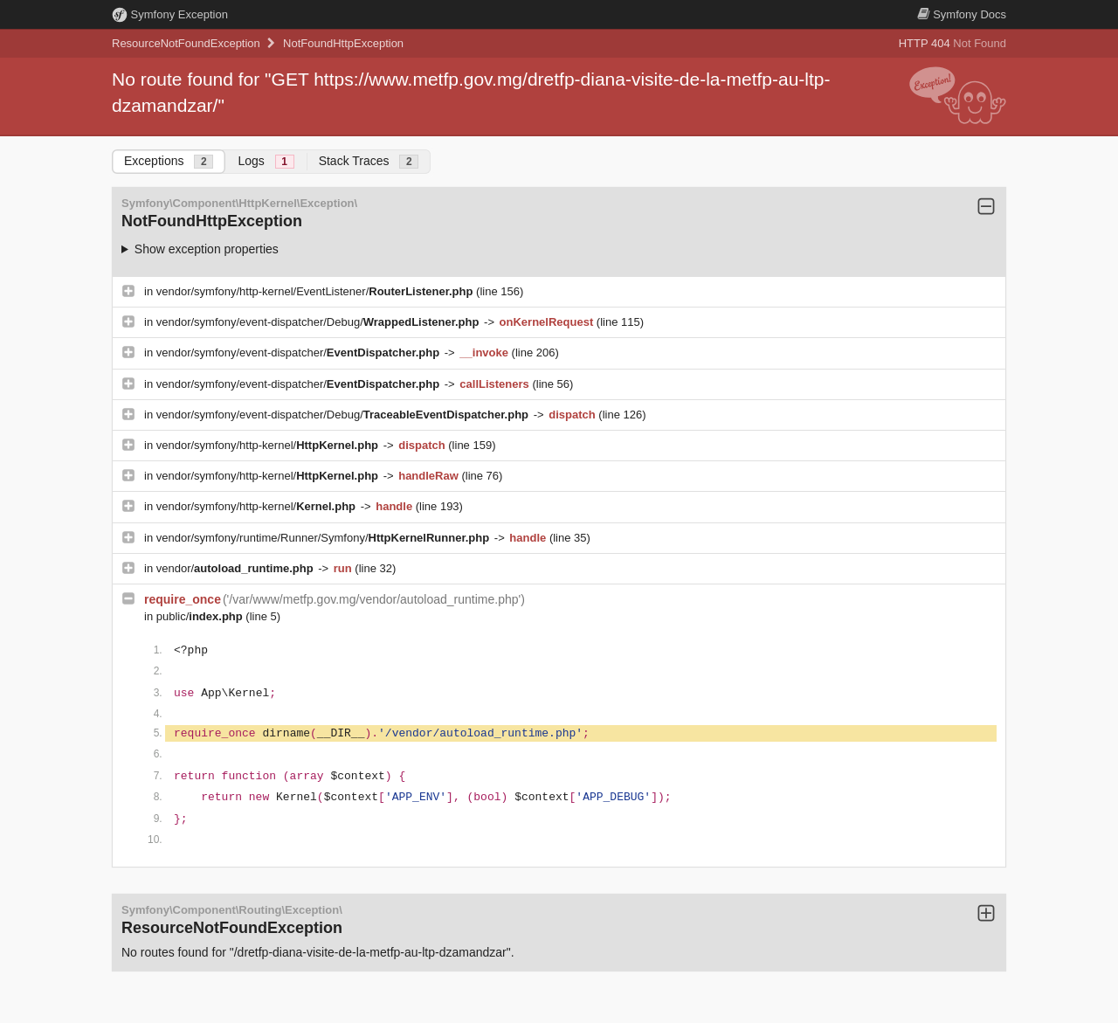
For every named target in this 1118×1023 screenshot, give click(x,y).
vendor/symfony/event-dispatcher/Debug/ (319, 321)
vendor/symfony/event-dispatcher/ (299, 352)
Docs (961, 14)
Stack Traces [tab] (369, 161)
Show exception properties (207, 249)
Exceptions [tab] (168, 161)
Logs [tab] (265, 161)
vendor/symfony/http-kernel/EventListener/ (316, 291)
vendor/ (236, 568)
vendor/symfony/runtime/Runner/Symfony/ (324, 537)
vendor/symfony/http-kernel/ (269, 445)
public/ (201, 616)
